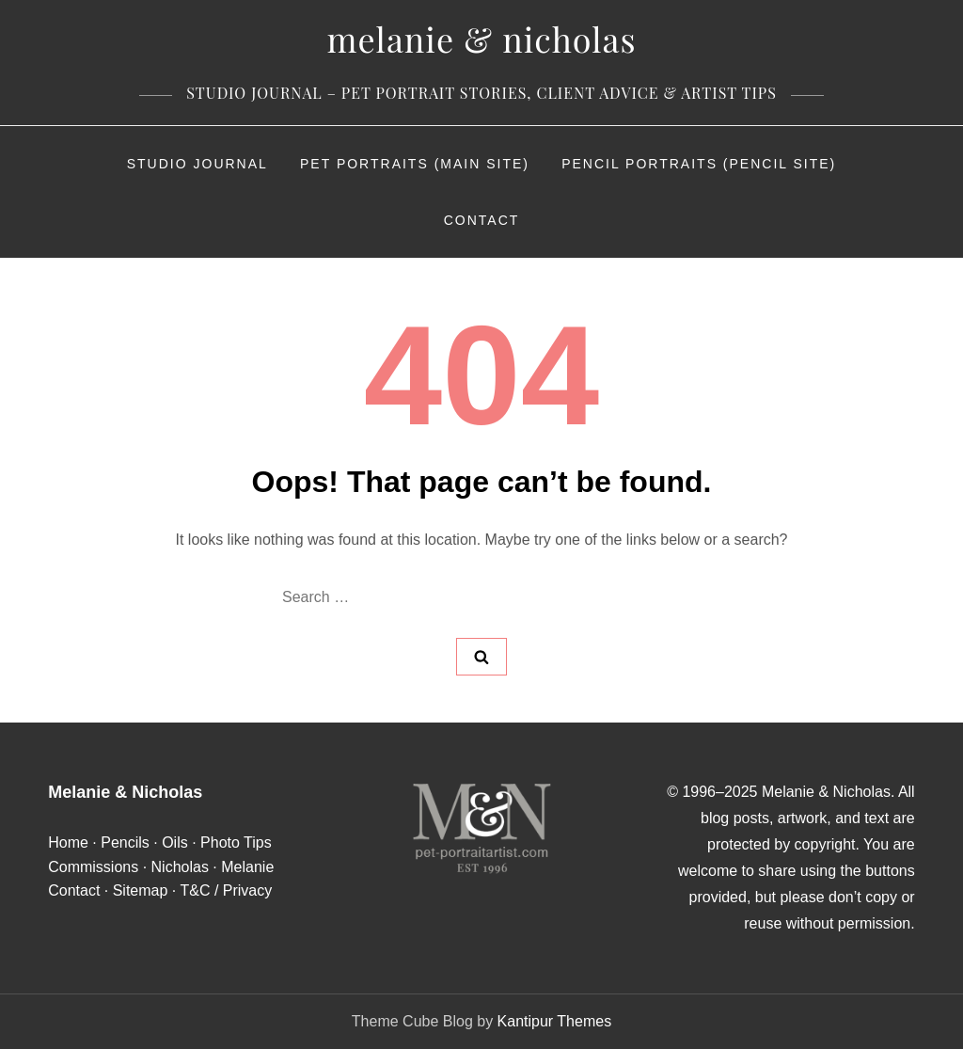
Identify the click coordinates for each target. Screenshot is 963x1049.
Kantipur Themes (554, 1021)
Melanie (247, 867)
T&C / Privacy (226, 890)
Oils (175, 842)
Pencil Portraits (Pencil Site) (698, 163)
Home (68, 842)
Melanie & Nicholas (481, 38)
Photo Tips (236, 842)
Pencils (125, 842)
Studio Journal (197, 163)
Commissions (93, 867)
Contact (482, 220)
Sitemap (140, 890)
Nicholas (180, 867)
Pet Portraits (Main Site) (414, 163)
